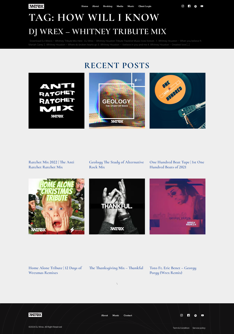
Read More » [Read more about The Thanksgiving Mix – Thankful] (95, 272)
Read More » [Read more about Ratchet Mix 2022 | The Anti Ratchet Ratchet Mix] (34, 171)
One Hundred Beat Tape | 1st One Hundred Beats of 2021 (177, 164)
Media (120, 6)
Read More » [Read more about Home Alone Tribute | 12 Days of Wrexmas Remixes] (34, 277)
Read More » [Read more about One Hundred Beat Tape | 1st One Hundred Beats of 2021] (156, 171)
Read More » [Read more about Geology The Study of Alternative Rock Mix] (95, 171)
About (95, 6)
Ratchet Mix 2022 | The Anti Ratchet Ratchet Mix (51, 164)
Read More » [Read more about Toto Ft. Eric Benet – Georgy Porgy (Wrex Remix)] (156, 277)
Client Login (144, 6)
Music (131, 6)
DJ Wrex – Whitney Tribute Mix (97, 31)
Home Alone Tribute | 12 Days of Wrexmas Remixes (55, 270)
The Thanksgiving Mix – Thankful (116, 267)
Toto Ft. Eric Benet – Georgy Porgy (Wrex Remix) (173, 270)
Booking (107, 6)
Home (84, 6)
